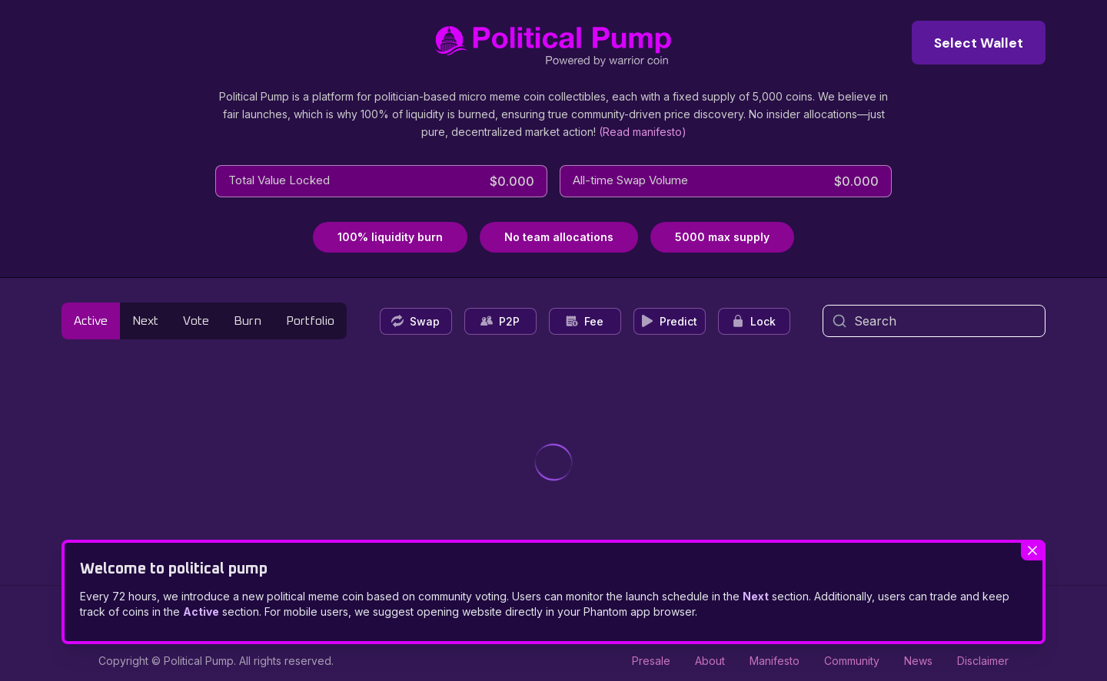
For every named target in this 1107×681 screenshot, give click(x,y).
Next (145, 321)
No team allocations (558, 236)
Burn (247, 321)
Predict (669, 321)
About (710, 660)
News (918, 660)
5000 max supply (722, 236)
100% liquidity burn (390, 236)
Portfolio (310, 321)
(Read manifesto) (642, 131)
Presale (651, 660)
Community (851, 660)
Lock (754, 321)
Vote (196, 321)
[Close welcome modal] (1031, 551)
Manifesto (775, 660)
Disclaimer (983, 660)
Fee (584, 321)
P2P (500, 321)
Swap (415, 321)
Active (91, 321)
